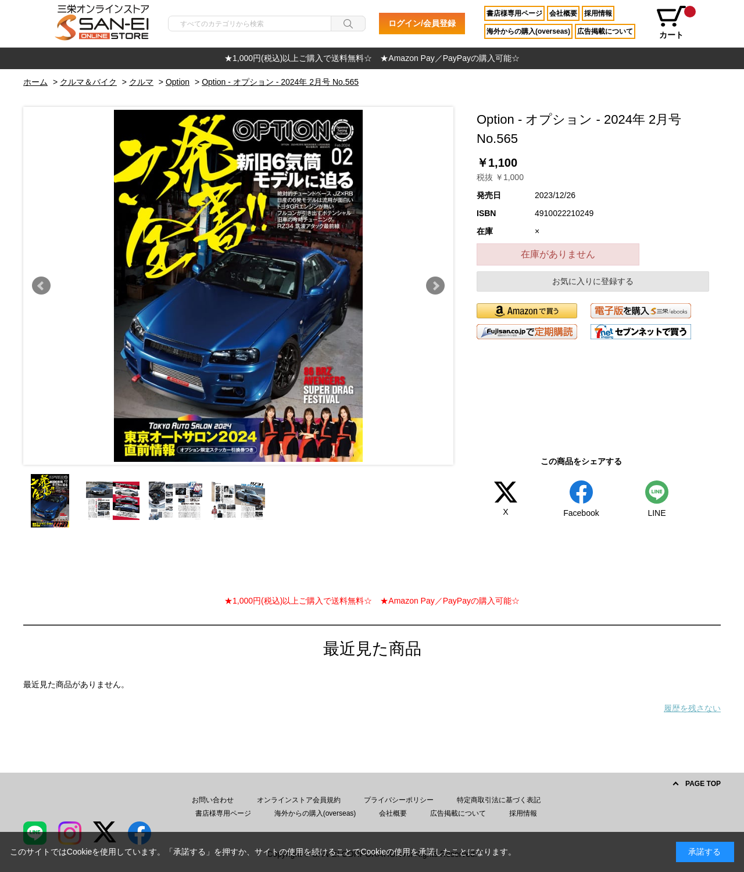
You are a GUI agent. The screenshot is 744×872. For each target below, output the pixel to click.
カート (675, 23)
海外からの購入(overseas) (528, 31)
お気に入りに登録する (593, 281)
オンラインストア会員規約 (299, 800)
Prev (41, 286)
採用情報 (598, 13)
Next (435, 286)
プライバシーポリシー (399, 800)
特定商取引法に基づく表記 (499, 800)
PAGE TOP (703, 784)
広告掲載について (605, 31)
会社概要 (563, 13)
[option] (372, 58)
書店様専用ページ (514, 13)
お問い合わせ (213, 800)
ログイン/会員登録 (422, 23)
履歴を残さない (692, 708)
